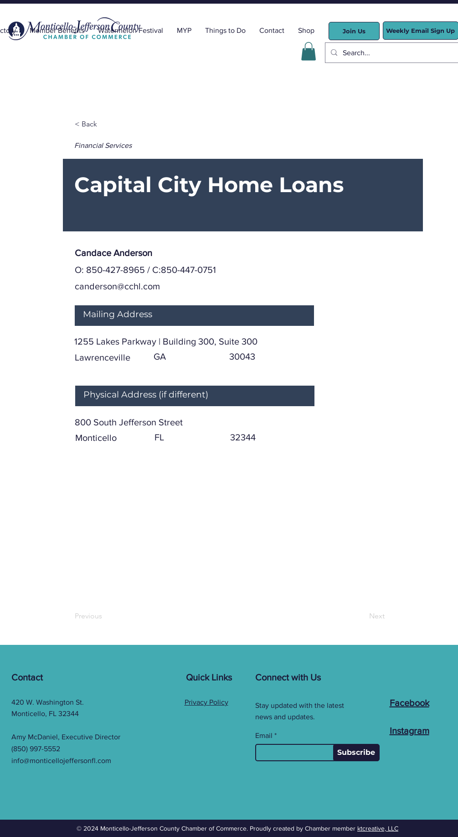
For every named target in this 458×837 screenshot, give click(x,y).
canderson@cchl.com (117, 286)
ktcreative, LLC (377, 828)
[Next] (362, 616)
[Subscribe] (356, 752)
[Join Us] (354, 31)
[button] (308, 51)
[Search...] (393, 53)
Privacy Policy (206, 702)
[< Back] (105, 124)
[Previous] (105, 616)
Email (264, 735)
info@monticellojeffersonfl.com (61, 760)
